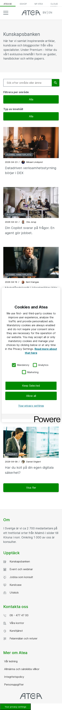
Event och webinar (18, 569)
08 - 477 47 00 (15, 615)
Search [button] (56, 13)
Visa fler (31, 487)
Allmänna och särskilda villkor (21, 669)
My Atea (39, 4)
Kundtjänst (13, 631)
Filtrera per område (16, 92)
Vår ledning (10, 661)
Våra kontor (13, 623)
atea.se (8, 4)
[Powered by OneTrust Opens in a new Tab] (46, 417)
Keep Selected (31, 385)
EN (50, 12)
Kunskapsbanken (16, 561)
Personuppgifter (13, 684)
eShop (23, 4)
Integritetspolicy (13, 676)
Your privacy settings (31, 405)
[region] (31, 355)
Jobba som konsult (18, 577)
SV (45, 12)
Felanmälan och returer (20, 638)
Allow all (31, 395)
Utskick (11, 592)
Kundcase (12, 585)
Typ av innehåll (13, 109)
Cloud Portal (54, 5)
